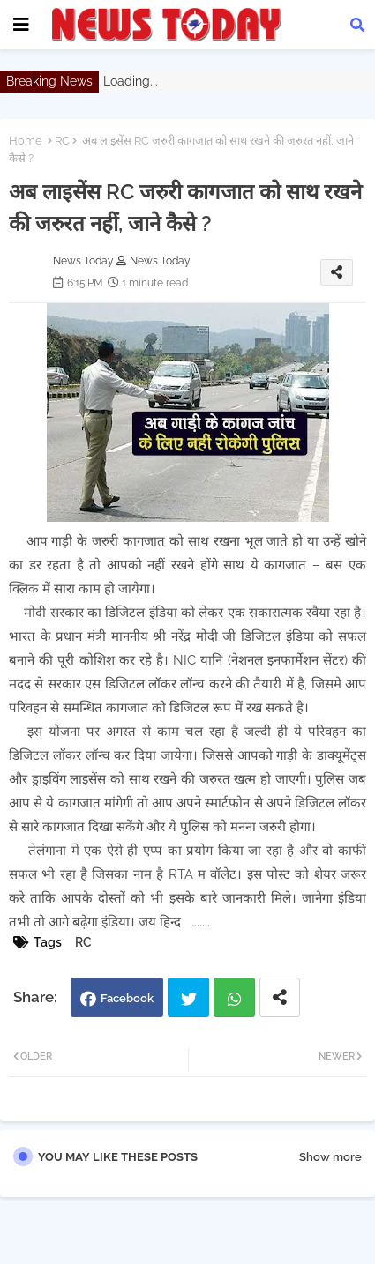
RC (62, 140)
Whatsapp (234, 997)
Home (25, 140)
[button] (357, 24)
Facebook (127, 998)
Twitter (188, 997)
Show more (330, 1157)
